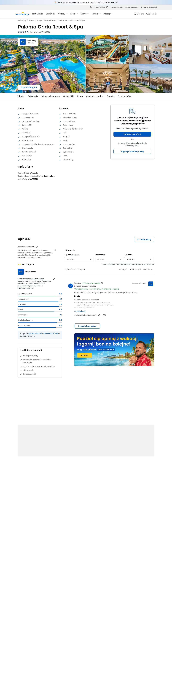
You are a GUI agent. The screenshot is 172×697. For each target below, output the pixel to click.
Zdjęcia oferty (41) (29, 87)
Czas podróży (100, 255)
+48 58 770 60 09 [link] (98, 7)
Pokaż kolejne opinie (87, 326)
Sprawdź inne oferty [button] (132, 134)
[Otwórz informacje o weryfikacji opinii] (55, 250)
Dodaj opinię (144, 239)
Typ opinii (128, 255)
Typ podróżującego (72, 255)
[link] (22, 13)
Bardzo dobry (31, 41)
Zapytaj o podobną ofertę (132, 151)
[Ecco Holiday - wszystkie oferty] (50, 176)
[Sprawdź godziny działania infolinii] (107, 7)
